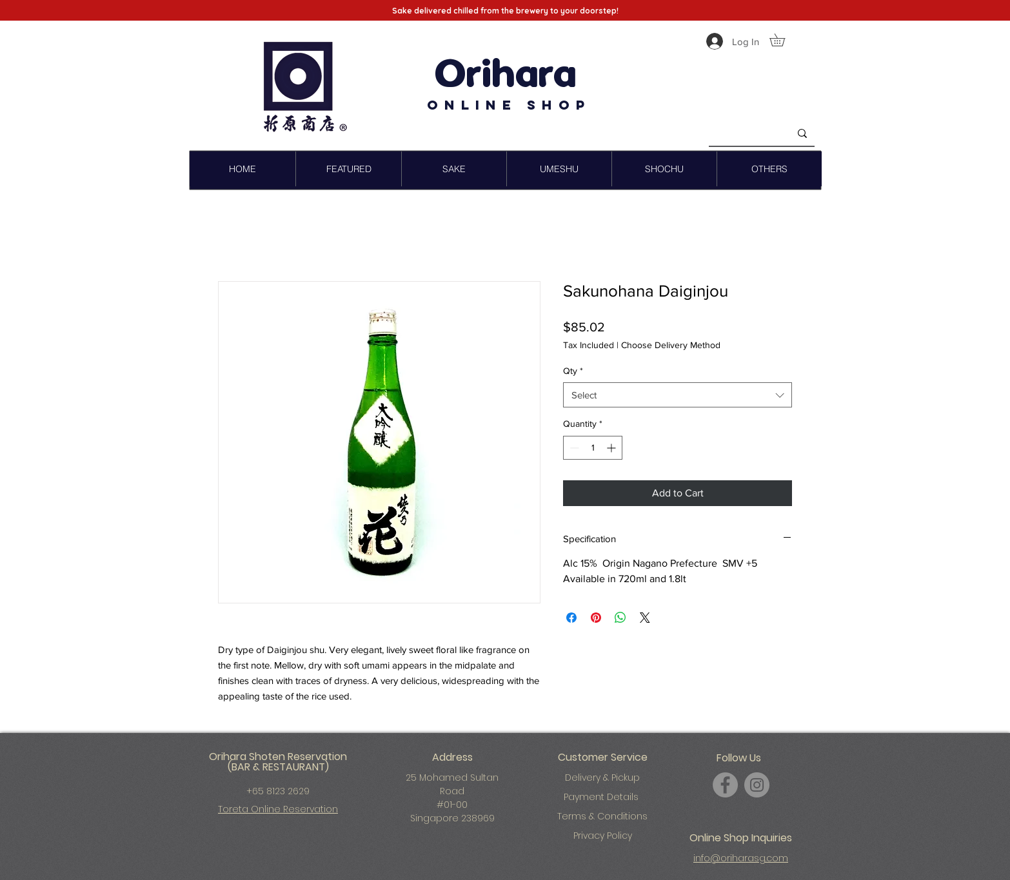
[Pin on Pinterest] (596, 617)
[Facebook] (725, 784)
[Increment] (612, 447)
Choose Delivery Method (670, 345)
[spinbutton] (592, 447)
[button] (783, 40)
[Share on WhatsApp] (620, 617)
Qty (573, 371)
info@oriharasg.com (740, 858)
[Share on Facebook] (571, 617)
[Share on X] (645, 617)
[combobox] (677, 394)
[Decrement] (573, 447)
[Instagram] (756, 784)
